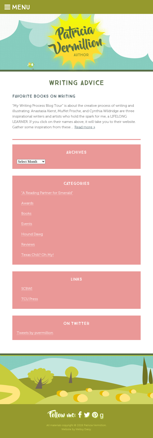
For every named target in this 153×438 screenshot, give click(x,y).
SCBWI (26, 288)
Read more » (84, 127)
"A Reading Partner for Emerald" (47, 193)
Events (26, 224)
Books (26, 213)
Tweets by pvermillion (35, 333)
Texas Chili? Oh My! (37, 255)
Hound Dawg (32, 234)
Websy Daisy (83, 429)
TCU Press (29, 299)
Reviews (28, 244)
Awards (27, 203)
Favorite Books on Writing (43, 96)
